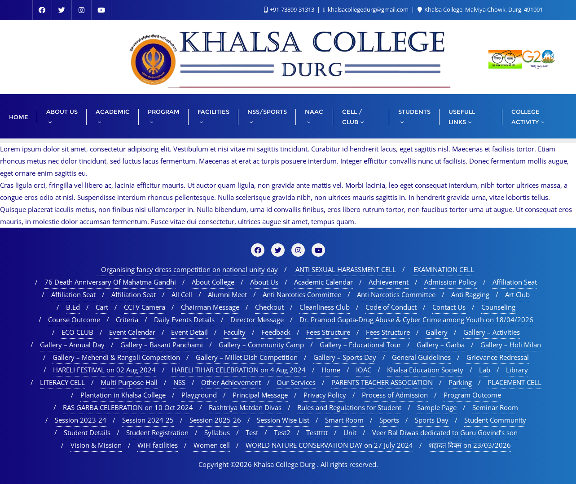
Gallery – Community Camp (261, 344)
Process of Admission (395, 394)
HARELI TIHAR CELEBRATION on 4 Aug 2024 (238, 369)
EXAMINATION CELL (443, 269)
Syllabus (217, 432)
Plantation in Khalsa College (123, 394)
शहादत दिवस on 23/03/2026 (470, 445)
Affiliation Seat (514, 281)
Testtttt (317, 432)
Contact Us (449, 306)
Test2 (282, 432)
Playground (199, 394)
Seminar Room (495, 407)
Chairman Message (210, 306)
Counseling (498, 306)
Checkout (269, 306)
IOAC (363, 369)
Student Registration (157, 432)
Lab (484, 369)
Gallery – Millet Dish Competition (247, 357)
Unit (349, 432)
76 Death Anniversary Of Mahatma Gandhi (110, 281)
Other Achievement (231, 382)
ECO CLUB (77, 332)
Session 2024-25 (148, 419)
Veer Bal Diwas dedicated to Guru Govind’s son (445, 432)
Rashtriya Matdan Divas (245, 407)
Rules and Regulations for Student (349, 407)
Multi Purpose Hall (129, 382)
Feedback (275, 332)
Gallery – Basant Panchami (161, 344)
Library (517, 369)
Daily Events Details (184, 319)
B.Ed (73, 306)
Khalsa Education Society (425, 369)
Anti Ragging (470, 294)
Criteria (127, 319)
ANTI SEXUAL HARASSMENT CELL (345, 269)
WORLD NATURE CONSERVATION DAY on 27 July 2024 (329, 445)
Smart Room (344, 419)
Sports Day (431, 419)
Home (330, 369)
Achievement (389, 281)
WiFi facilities (157, 445)
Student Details (87, 432)
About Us (264, 281)
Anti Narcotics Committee (302, 294)
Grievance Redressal (497, 357)
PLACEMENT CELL (514, 382)
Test (252, 432)
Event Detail (189, 332)
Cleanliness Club (324, 306)
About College (213, 281)
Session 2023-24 (80, 419)
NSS (179, 382)
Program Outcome (472, 394)
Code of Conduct (391, 306)
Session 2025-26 (215, 419)
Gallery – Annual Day (72, 344)
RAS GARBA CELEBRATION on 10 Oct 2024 (128, 407)
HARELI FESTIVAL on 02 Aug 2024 (104, 369)
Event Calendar (132, 332)
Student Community (495, 419)
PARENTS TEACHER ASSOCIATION (382, 382)
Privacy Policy (324, 394)
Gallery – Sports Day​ (344, 357)
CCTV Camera (144, 306)
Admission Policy (450, 281)
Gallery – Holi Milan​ (510, 344)
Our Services (296, 382)
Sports (389, 419)
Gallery (437, 332)
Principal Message (260, 394)
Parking (460, 382)
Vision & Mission (96, 445)
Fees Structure (328, 332)
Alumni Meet (227, 294)
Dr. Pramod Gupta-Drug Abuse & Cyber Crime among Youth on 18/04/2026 (416, 319)
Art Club (517, 294)
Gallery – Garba (441, 344)
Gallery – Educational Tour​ (360, 344)
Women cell (211, 445)
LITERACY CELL (62, 382)
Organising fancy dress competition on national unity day (187, 269)
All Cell (181, 294)
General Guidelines (421, 357)
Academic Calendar (323, 281)
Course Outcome (74, 319)
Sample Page (437, 407)
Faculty (235, 332)
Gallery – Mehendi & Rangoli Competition (116, 357)
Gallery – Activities (491, 332)
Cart (102, 306)
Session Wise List (283, 419)
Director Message (257, 319)
